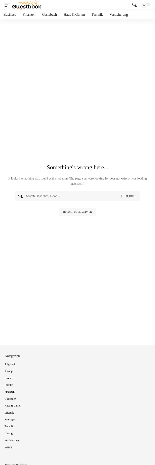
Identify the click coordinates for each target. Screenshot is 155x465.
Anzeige (9, 371)
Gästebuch (10, 398)
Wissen (8, 447)
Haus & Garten (13, 405)
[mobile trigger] (8, 5)
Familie (9, 385)
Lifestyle (9, 412)
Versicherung (12, 440)
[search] (134, 5)
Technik (9, 426)
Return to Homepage (77, 211)
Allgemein (10, 364)
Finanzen (10, 391)
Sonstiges (10, 419)
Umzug (8, 433)
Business (9, 378)
